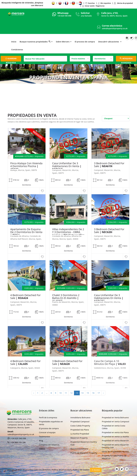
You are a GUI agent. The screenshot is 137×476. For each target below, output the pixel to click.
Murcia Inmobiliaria (79, 448)
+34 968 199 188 (18, 442)
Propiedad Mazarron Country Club (84, 443)
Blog (41, 440)
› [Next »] (103, 393)
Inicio (13, 41)
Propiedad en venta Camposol (115, 421)
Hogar (55, 87)
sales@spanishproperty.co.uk (115, 28)
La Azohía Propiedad (80, 433)
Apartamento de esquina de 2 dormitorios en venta (26, 232)
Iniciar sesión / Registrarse (93, 6)
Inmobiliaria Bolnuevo (80, 417)
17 (99, 393)
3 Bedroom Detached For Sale (109, 165)
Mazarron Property (79, 437)
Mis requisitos (104, 3)
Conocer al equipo (47, 432)
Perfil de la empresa (48, 417)
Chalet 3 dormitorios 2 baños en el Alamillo (65, 298)
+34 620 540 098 (18, 438)
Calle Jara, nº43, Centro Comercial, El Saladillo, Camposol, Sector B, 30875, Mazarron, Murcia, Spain (21, 423)
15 (88, 393)
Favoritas (90, 3)
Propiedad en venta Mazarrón (115, 440)
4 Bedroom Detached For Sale (25, 296)
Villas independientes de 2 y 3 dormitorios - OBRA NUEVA (68, 232)
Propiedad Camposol (80, 421)
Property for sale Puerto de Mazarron (114, 457)
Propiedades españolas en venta (51, 422)
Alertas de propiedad (123, 3)
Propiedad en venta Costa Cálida (113, 427)
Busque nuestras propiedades (35, 41)
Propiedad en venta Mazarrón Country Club (115, 446)
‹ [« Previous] (33, 393)
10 (60, 393)
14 (82, 393)
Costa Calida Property (80, 425)
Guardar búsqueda (11, 59)
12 (71, 393)
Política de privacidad (61, 469)
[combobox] (80, 59)
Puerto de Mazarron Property (84, 453)
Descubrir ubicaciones (109, 41)
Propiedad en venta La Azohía (115, 436)
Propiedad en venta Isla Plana (115, 432)
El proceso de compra (85, 41)
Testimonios (44, 436)
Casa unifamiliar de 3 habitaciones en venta (66, 166)
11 (66, 393)
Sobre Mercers (62, 41)
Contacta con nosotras (49, 444)
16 (93, 393)
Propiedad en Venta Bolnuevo (115, 417)
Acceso (96, 470)
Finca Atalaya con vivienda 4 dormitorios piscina (26, 166)
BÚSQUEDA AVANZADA (126, 59)
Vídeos (42, 448)
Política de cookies (81, 469)
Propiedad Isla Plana (80, 429)
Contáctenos (17, 49)
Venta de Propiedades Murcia (115, 451)
